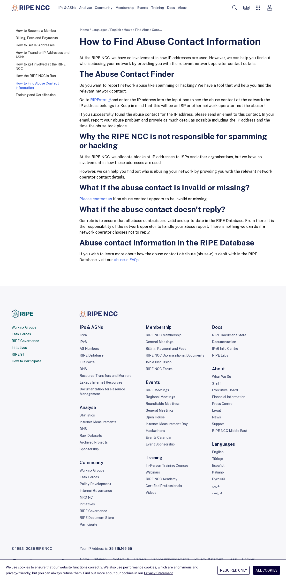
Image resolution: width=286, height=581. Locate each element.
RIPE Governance (25, 341)
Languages (99, 30)
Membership (124, 8)
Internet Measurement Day (167, 424)
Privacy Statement (209, 559)
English (115, 30)
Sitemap (100, 559)
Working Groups (24, 327)
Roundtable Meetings (163, 404)
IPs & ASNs (67, 8)
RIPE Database (92, 355)
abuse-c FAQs (126, 260)
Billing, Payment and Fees (166, 349)
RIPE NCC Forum (159, 369)
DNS (83, 369)
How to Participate (26, 361)
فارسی (217, 493)
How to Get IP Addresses (35, 45)
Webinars (153, 472)
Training (157, 8)
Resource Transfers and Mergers (105, 376)
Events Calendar (159, 437)
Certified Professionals (164, 486)
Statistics (87, 415)
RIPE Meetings (157, 390)
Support (218, 424)
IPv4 (83, 335)
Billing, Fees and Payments (36, 38)
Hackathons (155, 431)
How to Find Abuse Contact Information (37, 85)
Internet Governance (96, 491)
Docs (171, 8)
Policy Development (95, 484)
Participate (88, 524)
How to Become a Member (35, 31)
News (216, 417)
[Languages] (246, 8)
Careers (140, 559)
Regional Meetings (160, 397)
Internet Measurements (98, 422)
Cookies (248, 559)
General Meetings (159, 342)
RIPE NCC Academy (161, 479)
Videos (151, 493)
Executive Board (225, 390)
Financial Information (228, 397)
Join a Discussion (159, 362)
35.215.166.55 (120, 549)
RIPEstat (98, 100)
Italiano (218, 472)
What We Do (221, 377)
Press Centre (222, 404)
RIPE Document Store (97, 518)
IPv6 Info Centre (225, 349)
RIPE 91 (18, 354)
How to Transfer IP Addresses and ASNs (42, 55)
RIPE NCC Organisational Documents (175, 355)
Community (104, 8)
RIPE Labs (220, 355)
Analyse (85, 8)
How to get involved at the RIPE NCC (40, 66)
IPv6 (83, 342)
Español (218, 465)
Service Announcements (170, 559)
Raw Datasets (91, 436)
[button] (235, 8)
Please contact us (95, 199)
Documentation (224, 342)
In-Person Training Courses (167, 465)
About (183, 8)
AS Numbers (89, 349)
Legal (216, 410)
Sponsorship (89, 449)
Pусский (218, 479)
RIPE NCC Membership (163, 335)
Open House (155, 417)
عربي (216, 486)
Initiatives (19, 348)
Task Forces (21, 334)
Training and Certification (35, 95)
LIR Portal (88, 362)
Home (84, 30)
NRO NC (86, 497)
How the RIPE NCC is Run (35, 76)
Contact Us (120, 559)
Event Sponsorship (160, 444)
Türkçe (217, 459)
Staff (216, 383)
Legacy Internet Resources (101, 382)
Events (142, 8)
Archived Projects (94, 442)
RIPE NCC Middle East (229, 431)
